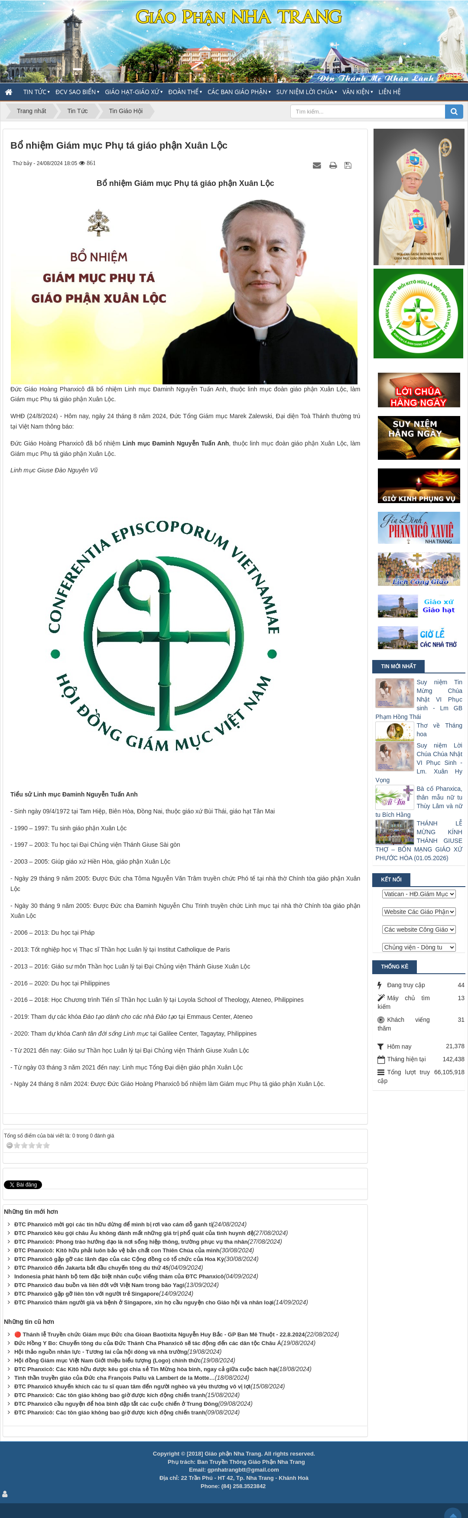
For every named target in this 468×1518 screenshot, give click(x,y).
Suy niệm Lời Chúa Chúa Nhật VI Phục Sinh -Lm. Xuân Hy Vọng (418, 762)
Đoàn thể (183, 92)
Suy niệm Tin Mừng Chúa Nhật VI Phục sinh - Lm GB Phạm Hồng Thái (418, 699)
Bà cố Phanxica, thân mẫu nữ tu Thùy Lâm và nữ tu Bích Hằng (418, 801)
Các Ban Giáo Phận (237, 92)
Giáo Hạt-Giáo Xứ (132, 92)
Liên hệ (390, 92)
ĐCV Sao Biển (75, 92)
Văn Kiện (355, 92)
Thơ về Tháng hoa (439, 730)
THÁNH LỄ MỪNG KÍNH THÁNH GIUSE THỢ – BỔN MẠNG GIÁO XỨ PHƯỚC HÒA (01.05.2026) (418, 840)
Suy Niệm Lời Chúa (305, 92)
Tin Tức (34, 92)
